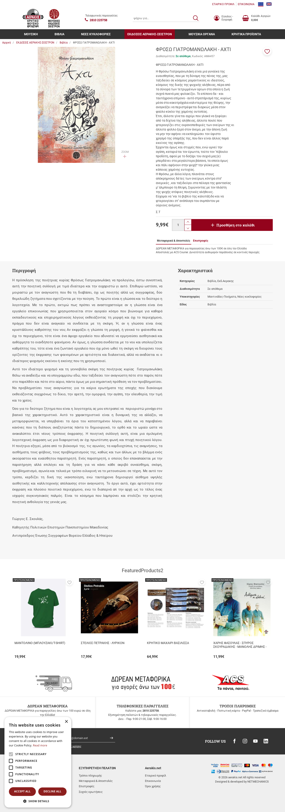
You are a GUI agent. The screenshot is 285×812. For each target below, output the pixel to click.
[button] (267, 51)
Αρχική (6, 42)
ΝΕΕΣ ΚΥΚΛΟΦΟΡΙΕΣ (96, 34)
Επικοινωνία (153, 781)
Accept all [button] (22, 791)
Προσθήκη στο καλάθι (235, 225)
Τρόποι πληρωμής (90, 775)
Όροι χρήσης (153, 786)
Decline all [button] (52, 791)
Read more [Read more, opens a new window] (40, 745)
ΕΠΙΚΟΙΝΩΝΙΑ (246, 4)
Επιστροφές (86, 786)
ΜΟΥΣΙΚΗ (31, 34)
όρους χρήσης (72, 746)
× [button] (66, 721)
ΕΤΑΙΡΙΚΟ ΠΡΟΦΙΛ (223, 4)
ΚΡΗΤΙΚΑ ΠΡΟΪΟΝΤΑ (246, 34)
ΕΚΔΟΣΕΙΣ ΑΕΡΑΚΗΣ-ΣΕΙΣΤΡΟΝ (149, 34)
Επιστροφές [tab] (200, 240)
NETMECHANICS (258, 781)
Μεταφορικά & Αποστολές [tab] (173, 240)
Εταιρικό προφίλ (155, 775)
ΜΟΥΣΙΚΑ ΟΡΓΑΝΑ (202, 34)
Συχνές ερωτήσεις (91, 791)
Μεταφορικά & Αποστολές (96, 781)
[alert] (37, 762)
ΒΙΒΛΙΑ (59, 34)
